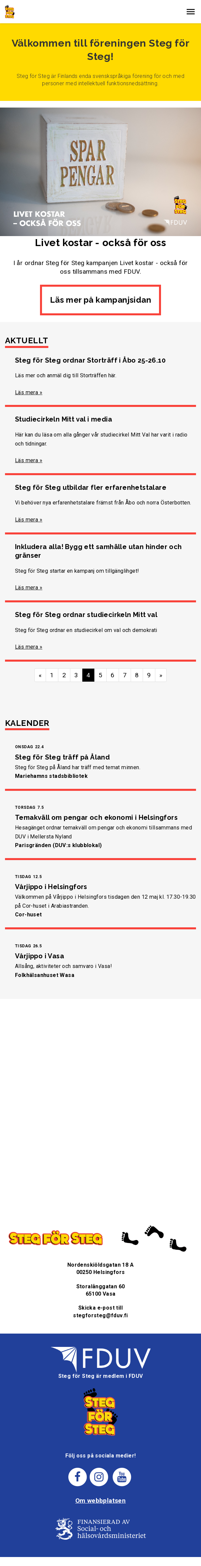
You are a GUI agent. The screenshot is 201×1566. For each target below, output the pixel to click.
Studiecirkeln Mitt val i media (63, 419)
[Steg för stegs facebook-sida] (77, 1476)
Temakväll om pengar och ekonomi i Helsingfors (96, 817)
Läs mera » (28, 392)
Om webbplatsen (100, 1500)
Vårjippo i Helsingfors (51, 887)
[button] (190, 11)
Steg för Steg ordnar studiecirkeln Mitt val (86, 615)
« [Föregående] (40, 675)
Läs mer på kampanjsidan (100, 300)
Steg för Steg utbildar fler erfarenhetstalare (90, 487)
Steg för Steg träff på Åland (62, 757)
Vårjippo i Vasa (39, 956)
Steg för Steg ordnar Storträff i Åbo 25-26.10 (90, 360)
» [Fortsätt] (160, 675)
